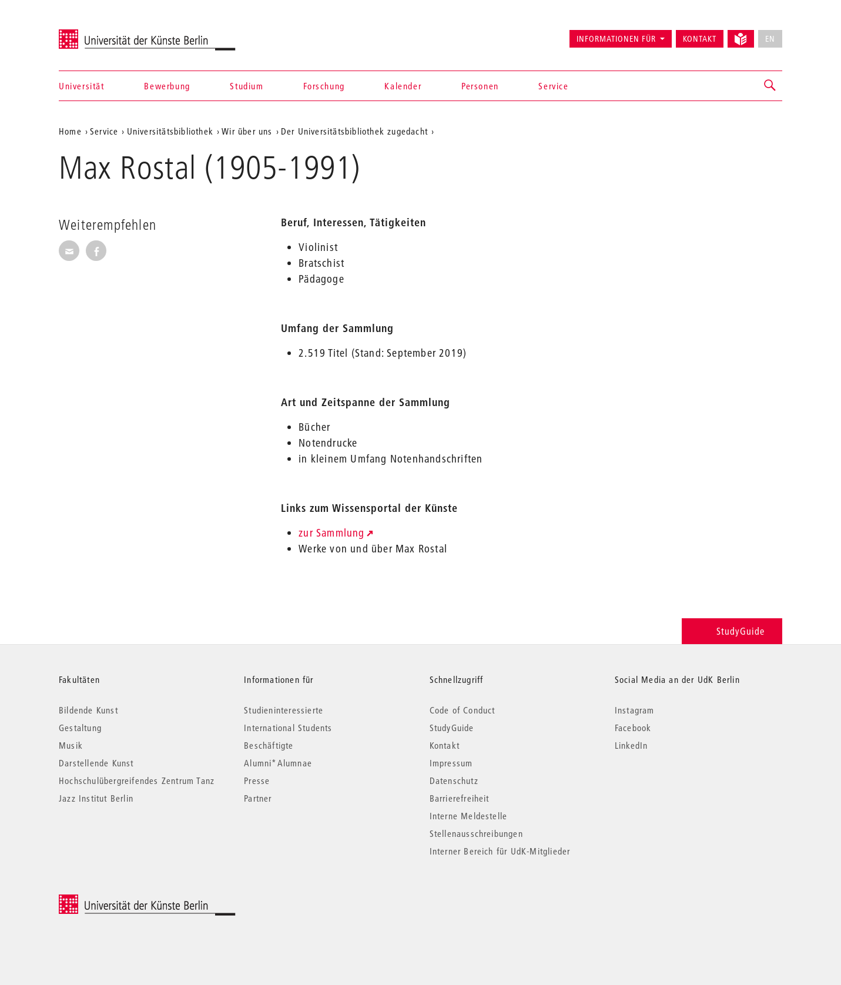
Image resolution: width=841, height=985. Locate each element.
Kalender (402, 86)
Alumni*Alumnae (278, 763)
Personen (480, 86)
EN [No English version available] (770, 38)
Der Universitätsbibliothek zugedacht (354, 131)
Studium (246, 86)
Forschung (323, 86)
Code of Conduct (462, 710)
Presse (257, 780)
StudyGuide (732, 631)
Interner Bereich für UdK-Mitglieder (500, 851)
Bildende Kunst (88, 710)
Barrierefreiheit (460, 798)
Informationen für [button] (616, 38)
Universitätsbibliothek (170, 131)
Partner (258, 798)
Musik (71, 745)
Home (70, 131)
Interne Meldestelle (469, 816)
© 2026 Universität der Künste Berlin (120, 900)
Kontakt (699, 38)
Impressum (451, 763)
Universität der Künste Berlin (105, 33)
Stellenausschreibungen (476, 833)
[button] (770, 85)
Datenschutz (454, 780)
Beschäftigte (268, 745)
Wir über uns (247, 131)
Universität (82, 86)
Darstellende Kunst (96, 763)
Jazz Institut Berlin (96, 798)
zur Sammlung (331, 533)
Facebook (633, 727)
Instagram (635, 710)
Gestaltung (80, 727)
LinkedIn (631, 745)
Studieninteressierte (283, 710)
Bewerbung (167, 86)
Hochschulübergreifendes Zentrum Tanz (137, 780)
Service (553, 86)
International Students (288, 727)
